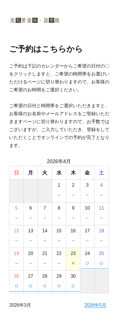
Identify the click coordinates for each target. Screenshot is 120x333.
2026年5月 (95, 305)
